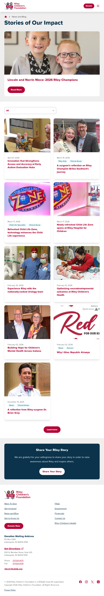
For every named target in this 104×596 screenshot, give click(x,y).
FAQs (57, 503)
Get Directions (12, 548)
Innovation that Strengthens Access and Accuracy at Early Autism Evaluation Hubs (24, 164)
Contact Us (60, 518)
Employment (61, 508)
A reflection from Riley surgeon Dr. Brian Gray (27, 411)
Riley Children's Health (65, 523)
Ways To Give (10, 503)
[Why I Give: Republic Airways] (77, 322)
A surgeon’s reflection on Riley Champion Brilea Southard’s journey (74, 169)
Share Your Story (52, 471)
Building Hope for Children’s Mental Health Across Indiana (24, 349)
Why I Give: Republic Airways (73, 352)
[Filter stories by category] (30, 110)
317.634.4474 (18, 560)
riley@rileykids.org (13, 568)
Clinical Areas (76, 161)
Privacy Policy (10, 590)
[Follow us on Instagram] (86, 581)
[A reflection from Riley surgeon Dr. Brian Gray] (27, 379)
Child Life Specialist (17, 225)
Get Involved (10, 508)
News (60, 348)
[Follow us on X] (92, 582)
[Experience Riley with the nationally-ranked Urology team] (27, 263)
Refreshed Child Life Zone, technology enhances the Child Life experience (25, 233)
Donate (89, 5)
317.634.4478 (18, 563)
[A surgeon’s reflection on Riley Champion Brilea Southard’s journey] (77, 135)
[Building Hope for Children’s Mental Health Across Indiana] (27, 322)
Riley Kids (62, 161)
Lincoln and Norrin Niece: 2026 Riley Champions (43, 79)
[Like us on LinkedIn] (98, 581)
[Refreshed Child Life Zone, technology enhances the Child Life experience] (27, 199)
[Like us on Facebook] (80, 581)
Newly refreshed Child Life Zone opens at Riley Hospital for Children (75, 228)
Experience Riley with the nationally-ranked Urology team (25, 290)
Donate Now (14, 525)
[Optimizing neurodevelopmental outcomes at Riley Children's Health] (77, 263)
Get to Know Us (11, 518)
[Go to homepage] (15, 6)
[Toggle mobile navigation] (98, 6)
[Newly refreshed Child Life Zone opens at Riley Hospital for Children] (77, 199)
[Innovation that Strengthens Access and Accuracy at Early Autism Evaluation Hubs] (27, 135)
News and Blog (19, 16)
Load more (52, 429)
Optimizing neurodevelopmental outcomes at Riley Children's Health (75, 292)
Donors (70, 348)
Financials (59, 513)
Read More (16, 89)
